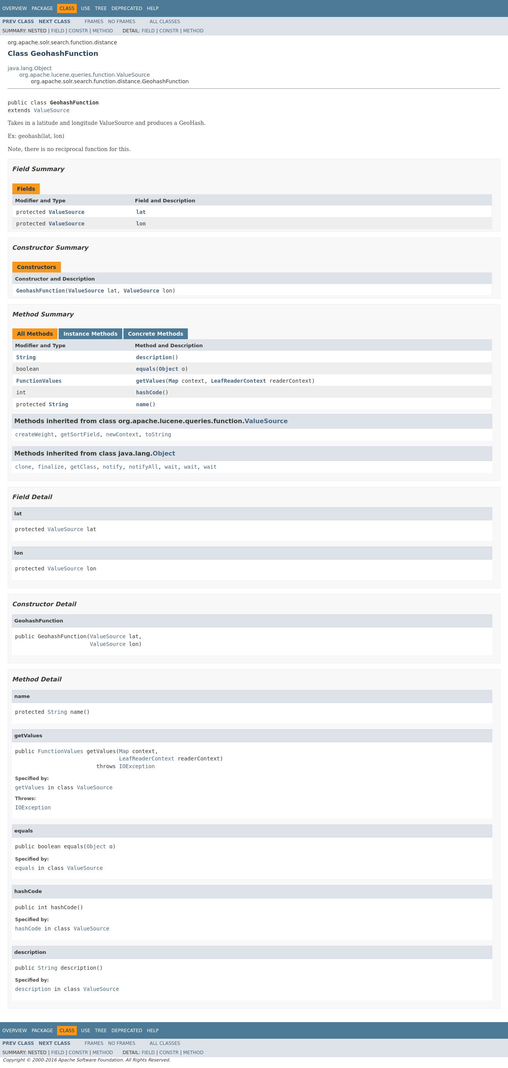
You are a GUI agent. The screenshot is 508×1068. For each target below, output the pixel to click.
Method (103, 31)
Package (42, 8)
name (142, 404)
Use (85, 8)
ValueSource (51, 110)
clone (23, 467)
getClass (83, 467)
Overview (14, 8)
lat (141, 212)
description (154, 357)
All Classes (165, 21)
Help (153, 8)
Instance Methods (90, 334)
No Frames (121, 21)
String (26, 357)
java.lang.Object (30, 68)
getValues (150, 381)
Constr (78, 31)
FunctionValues (39, 381)
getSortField (80, 434)
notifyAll (143, 467)
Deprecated (126, 8)
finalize (51, 467)
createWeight (34, 434)
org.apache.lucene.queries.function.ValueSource (84, 75)
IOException (137, 766)
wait (171, 467)
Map (173, 381)
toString (158, 434)
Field (57, 31)
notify (113, 467)
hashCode (149, 392)
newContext (122, 434)
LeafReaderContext (238, 381)
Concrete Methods (156, 334)
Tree (101, 8)
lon (141, 223)
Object (169, 369)
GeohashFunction (40, 291)
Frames (94, 21)
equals (146, 369)
